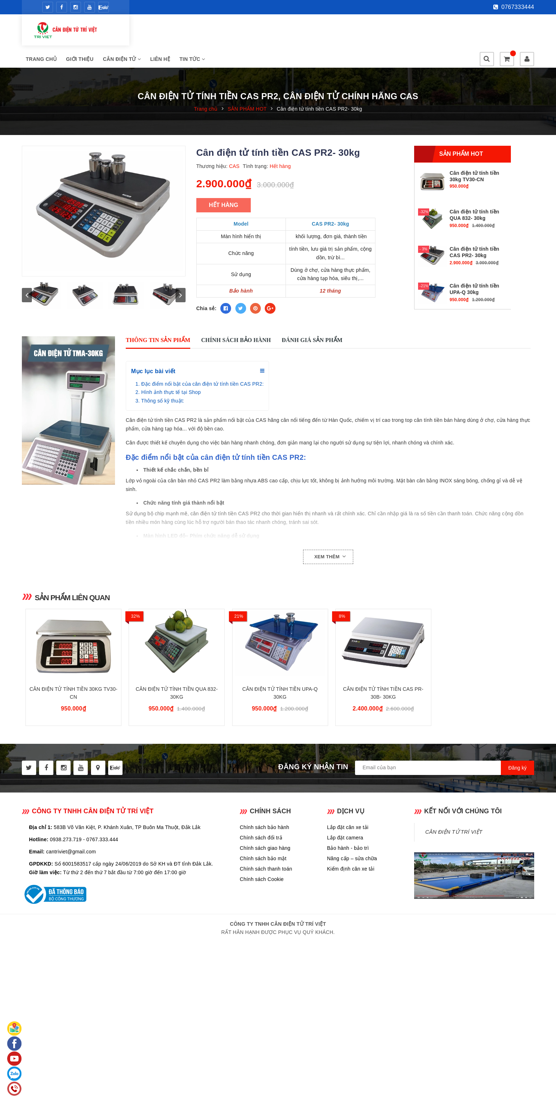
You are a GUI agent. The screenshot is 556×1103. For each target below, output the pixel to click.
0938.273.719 (66, 859)
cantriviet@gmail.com (71, 871)
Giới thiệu (192, 32)
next (181, 310)
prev (27, 310)
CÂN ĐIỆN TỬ (235, 32)
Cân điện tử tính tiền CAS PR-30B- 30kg (383, 712)
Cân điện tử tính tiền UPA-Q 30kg (279, 712)
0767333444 (513, 7)
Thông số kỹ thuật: (162, 406)
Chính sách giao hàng (265, 868)
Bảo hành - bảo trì (348, 868)
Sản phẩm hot (461, 134)
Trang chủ (154, 32)
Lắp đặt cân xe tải (348, 847)
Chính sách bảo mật (263, 878)
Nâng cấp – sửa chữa (352, 878)
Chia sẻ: (206, 289)
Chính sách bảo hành (264, 847)
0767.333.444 (102, 859)
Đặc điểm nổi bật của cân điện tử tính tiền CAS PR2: (202, 388)
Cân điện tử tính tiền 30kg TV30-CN (73, 712)
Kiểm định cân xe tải (350, 888)
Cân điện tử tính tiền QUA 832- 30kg (177, 712)
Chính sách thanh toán (266, 888)
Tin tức (305, 32)
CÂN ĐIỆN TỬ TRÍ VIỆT (453, 851)
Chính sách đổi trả (261, 857)
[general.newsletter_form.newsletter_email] (444, 787)
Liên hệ (273, 32)
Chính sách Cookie (262, 899)
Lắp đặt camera (345, 857)
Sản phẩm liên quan (80, 602)
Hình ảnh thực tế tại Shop (171, 397)
